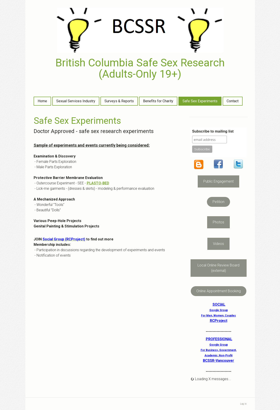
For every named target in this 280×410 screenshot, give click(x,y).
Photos (218, 222)
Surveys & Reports (119, 101)
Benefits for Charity (158, 101)
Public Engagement (218, 181)
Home (42, 101)
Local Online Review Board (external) (218, 268)
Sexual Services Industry (75, 101)
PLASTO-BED (98, 183)
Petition (218, 202)
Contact (233, 101)
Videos (218, 244)
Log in (243, 403)
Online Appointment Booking (218, 291)
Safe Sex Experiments (199, 101)
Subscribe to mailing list (213, 131)
